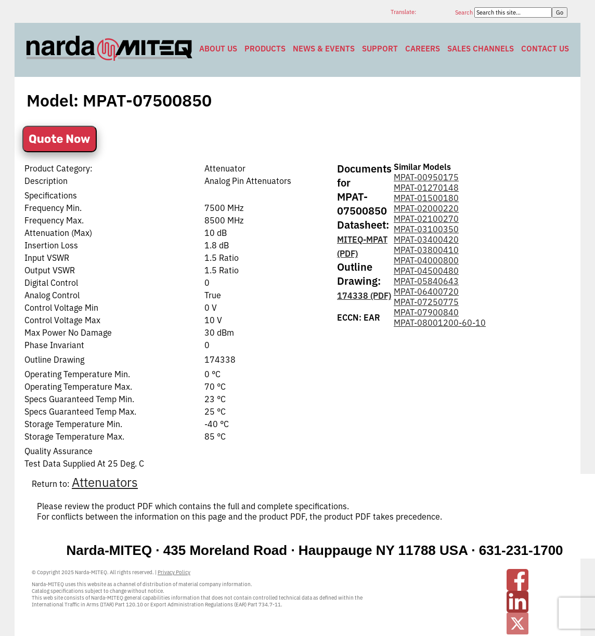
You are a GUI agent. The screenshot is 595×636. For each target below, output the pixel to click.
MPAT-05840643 (426, 281)
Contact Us (545, 49)
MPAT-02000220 (426, 208)
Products (265, 49)
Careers (422, 49)
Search (464, 12)
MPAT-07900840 (426, 312)
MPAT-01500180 (426, 198)
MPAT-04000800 (426, 260)
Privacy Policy (174, 572)
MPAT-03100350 (426, 229)
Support (380, 49)
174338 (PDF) (364, 295)
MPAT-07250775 (426, 302)
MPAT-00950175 (426, 177)
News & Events (324, 49)
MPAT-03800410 (426, 250)
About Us (218, 49)
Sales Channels (480, 49)
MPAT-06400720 (426, 291)
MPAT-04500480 (426, 271)
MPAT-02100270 (426, 219)
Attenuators (105, 482)
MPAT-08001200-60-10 (440, 322)
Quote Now (59, 139)
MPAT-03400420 (426, 239)
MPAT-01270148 (426, 187)
